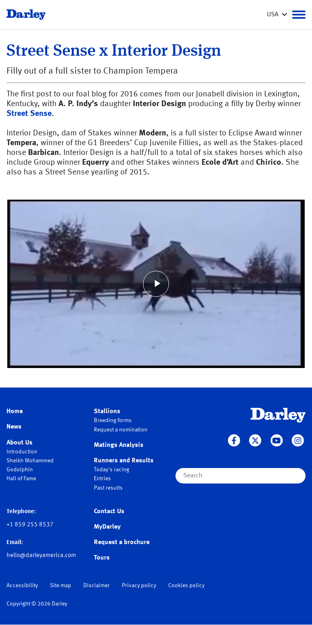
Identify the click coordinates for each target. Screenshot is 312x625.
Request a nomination (120, 430)
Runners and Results (124, 460)
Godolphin (19, 470)
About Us (19, 443)
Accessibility (22, 585)
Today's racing (111, 470)
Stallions (107, 411)
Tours (102, 558)
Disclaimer (96, 585)
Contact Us (109, 511)
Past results (108, 488)
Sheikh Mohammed (30, 461)
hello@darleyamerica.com (41, 556)
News (14, 427)
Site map (60, 585)
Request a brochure (122, 542)
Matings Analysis (118, 445)
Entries (102, 478)
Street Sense (29, 114)
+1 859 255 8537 (30, 525)
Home (14, 411)
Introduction (21, 452)
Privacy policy (139, 585)
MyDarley (107, 527)
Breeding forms (113, 420)
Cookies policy (186, 585)
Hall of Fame (21, 478)
